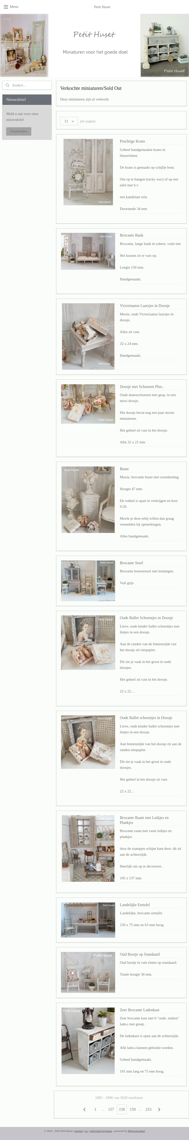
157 (111, 1109)
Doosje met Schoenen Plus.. (142, 387)
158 (122, 1109)
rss (86, 1130)
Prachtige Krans (132, 141)
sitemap (78, 1130)
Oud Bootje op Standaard (140, 954)
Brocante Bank (131, 235)
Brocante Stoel (131, 563)
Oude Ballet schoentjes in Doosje (146, 718)
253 (149, 1109)
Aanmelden (18, 131)
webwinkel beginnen (101, 1130)
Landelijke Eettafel (135, 904)
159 (133, 1109)
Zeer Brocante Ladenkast (139, 1010)
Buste (124, 469)
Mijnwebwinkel (136, 1130)
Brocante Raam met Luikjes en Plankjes (144, 820)
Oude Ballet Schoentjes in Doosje (146, 618)
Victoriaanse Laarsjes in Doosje (145, 306)
